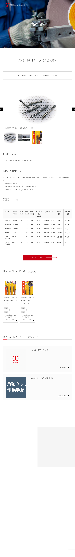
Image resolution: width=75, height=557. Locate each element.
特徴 (30, 75)
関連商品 (46, 75)
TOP (17, 75)
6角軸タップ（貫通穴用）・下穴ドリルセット (27, 301)
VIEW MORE (10, 319)
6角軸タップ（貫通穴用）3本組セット (10, 301)
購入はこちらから (37, 257)
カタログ (56, 75)
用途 (24, 75)
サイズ (37, 75)
